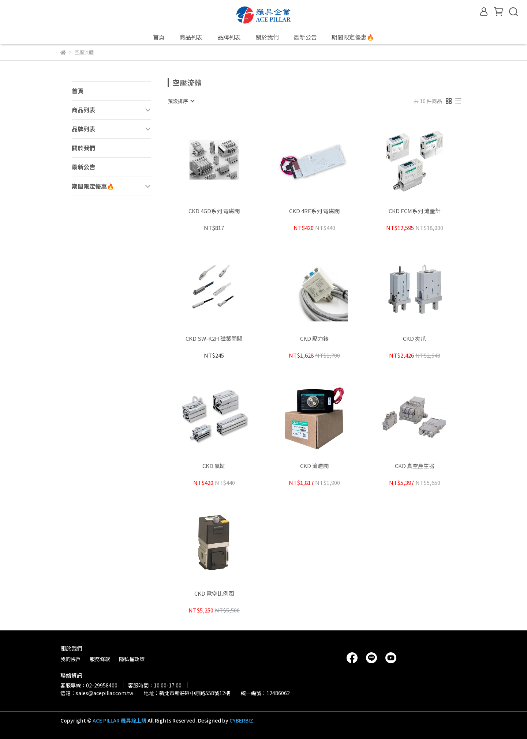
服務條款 (100, 659)
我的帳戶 (70, 659)
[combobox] (181, 101)
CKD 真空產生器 (414, 466)
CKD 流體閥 (314, 466)
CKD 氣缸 (213, 466)
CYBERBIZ (241, 720)
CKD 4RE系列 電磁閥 (314, 211)
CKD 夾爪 (414, 338)
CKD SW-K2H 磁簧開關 (214, 338)
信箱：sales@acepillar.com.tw (96, 693)
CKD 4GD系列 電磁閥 (214, 211)
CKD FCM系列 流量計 (415, 211)
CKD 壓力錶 (314, 338)
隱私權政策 (132, 659)
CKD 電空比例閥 (214, 593)
